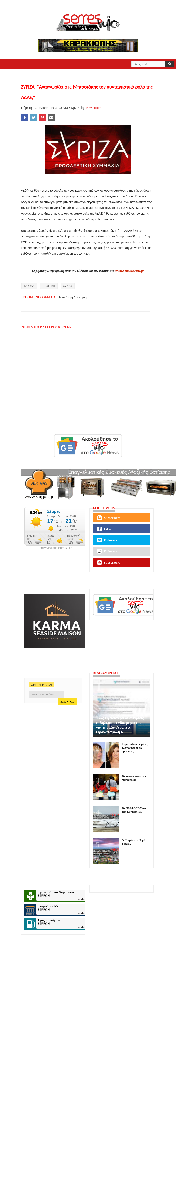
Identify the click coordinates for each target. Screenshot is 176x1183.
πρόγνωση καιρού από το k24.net (56, 548)
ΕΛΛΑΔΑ (29, 285)
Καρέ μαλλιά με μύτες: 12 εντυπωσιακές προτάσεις (135, 747)
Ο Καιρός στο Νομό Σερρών (133, 842)
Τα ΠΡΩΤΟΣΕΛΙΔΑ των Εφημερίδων (134, 809)
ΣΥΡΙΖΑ (67, 285)
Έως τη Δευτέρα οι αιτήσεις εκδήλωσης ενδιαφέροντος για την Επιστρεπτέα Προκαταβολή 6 (120, 725)
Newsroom (94, 108)
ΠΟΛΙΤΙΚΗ (49, 285)
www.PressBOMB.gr (129, 271)
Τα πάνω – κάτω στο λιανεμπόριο (134, 777)
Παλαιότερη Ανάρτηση (72, 297)
